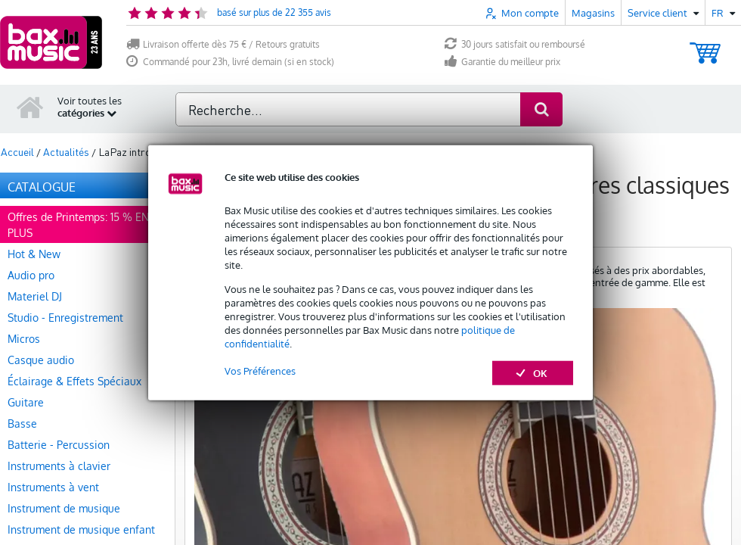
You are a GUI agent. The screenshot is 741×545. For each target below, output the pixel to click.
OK (532, 372)
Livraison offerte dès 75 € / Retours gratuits (223, 44)
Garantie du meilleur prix (502, 61)
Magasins (593, 13)
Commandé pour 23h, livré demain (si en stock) (230, 61)
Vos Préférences (260, 370)
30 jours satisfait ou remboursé (515, 44)
